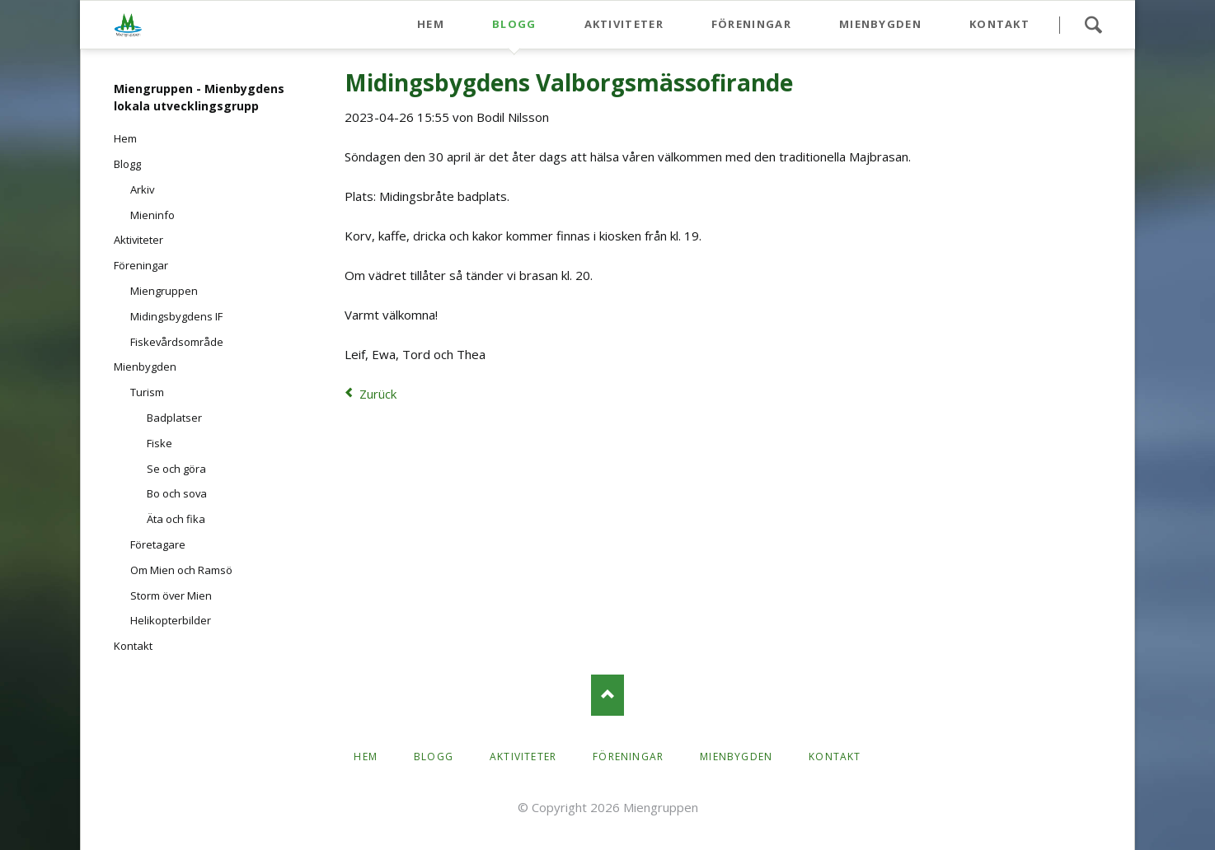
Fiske (159, 443)
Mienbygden (880, 23)
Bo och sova (177, 493)
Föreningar (751, 23)
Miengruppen (164, 290)
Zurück (377, 393)
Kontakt (999, 23)
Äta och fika (176, 518)
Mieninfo (152, 215)
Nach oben (607, 695)
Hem (430, 23)
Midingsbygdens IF (176, 316)
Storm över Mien (171, 595)
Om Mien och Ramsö (181, 570)
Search (1093, 25)
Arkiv (142, 189)
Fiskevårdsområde (176, 341)
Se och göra (176, 468)
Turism (147, 392)
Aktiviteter (624, 23)
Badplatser (174, 417)
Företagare (157, 544)
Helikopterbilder (170, 620)
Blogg (514, 23)
